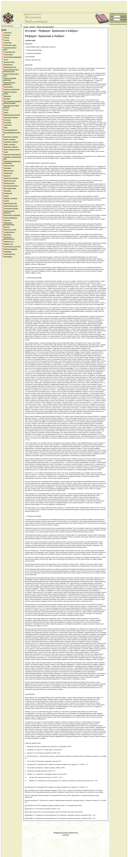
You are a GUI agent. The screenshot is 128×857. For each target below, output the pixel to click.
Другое (6, 59)
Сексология (7, 220)
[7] (47, 436)
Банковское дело (9, 241)
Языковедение (8, 173)
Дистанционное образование (12, 57)
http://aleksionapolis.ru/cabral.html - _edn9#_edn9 (44, 350)
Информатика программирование (8, 223)
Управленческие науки (10, 206)
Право (5, 127)
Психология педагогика (11, 208)
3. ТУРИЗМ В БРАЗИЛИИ (33, 516)
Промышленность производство (9, 212)
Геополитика (7, 42)
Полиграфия (7, 122)
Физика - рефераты (9, 144)
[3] (46, 363)
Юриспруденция (9, 170)
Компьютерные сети (10, 67)
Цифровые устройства (10, 198)
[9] (42, 706)
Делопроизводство (9, 52)
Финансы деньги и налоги (12, 149)
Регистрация (123, 19)
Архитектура (8, 32)
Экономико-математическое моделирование (12, 162)
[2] (78, 354)
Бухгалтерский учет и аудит (12, 246)
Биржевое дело (8, 244)
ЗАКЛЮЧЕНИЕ (30, 694)
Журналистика (8, 64)
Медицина (7, 98)
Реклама (6, 196)
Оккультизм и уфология (11, 117)
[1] (29, 350)
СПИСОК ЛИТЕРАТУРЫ (33, 743)
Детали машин (8, 54)
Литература (7, 175)
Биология (6, 227)
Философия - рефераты (11, 147)
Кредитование (8, 256)
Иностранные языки (10, 188)
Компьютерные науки (10, 203)
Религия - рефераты (10, 139)
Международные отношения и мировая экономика (12, 102)
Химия (6, 152)
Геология (6, 40)
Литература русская (10, 180)
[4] (33, 364)
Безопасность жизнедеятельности (9, 238)
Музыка (6, 110)
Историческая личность (11, 186)
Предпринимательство (10, 130)
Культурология (8, 87)
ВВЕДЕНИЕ (29, 65)
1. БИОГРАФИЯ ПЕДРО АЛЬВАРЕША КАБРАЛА (40, 163)
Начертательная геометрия (12, 115)
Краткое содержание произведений (9, 79)
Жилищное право (9, 62)
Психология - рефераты (11, 137)
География (7, 35)
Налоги (6, 112)
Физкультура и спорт (10, 229)
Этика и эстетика (9, 165)
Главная (25, 27)
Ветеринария (8, 251)
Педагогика (7, 120)
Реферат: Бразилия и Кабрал (45, 27)
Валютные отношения (10, 249)
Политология (8, 125)
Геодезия (6, 37)
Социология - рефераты (11, 142)
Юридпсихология (9, 183)
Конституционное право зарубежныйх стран (10, 70)
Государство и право (10, 45)
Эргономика (7, 168)
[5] (103, 366)
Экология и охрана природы (12, 154)
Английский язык (9, 232)
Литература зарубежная (11, 178)
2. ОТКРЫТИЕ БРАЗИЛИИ (33, 278)
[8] (42, 502)
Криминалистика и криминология (9, 83)
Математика (7, 96)
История (6, 201)
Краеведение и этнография (12, 215)
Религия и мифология (10, 218)
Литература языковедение (11, 89)
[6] (72, 368)
